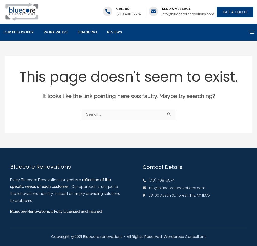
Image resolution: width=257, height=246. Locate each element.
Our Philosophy (18, 32)
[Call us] (107, 11)
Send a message (176, 8)
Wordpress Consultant (185, 236)
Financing (87, 32)
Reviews (114, 32)
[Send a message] (153, 11)
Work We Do (56, 32)
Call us (123, 8)
